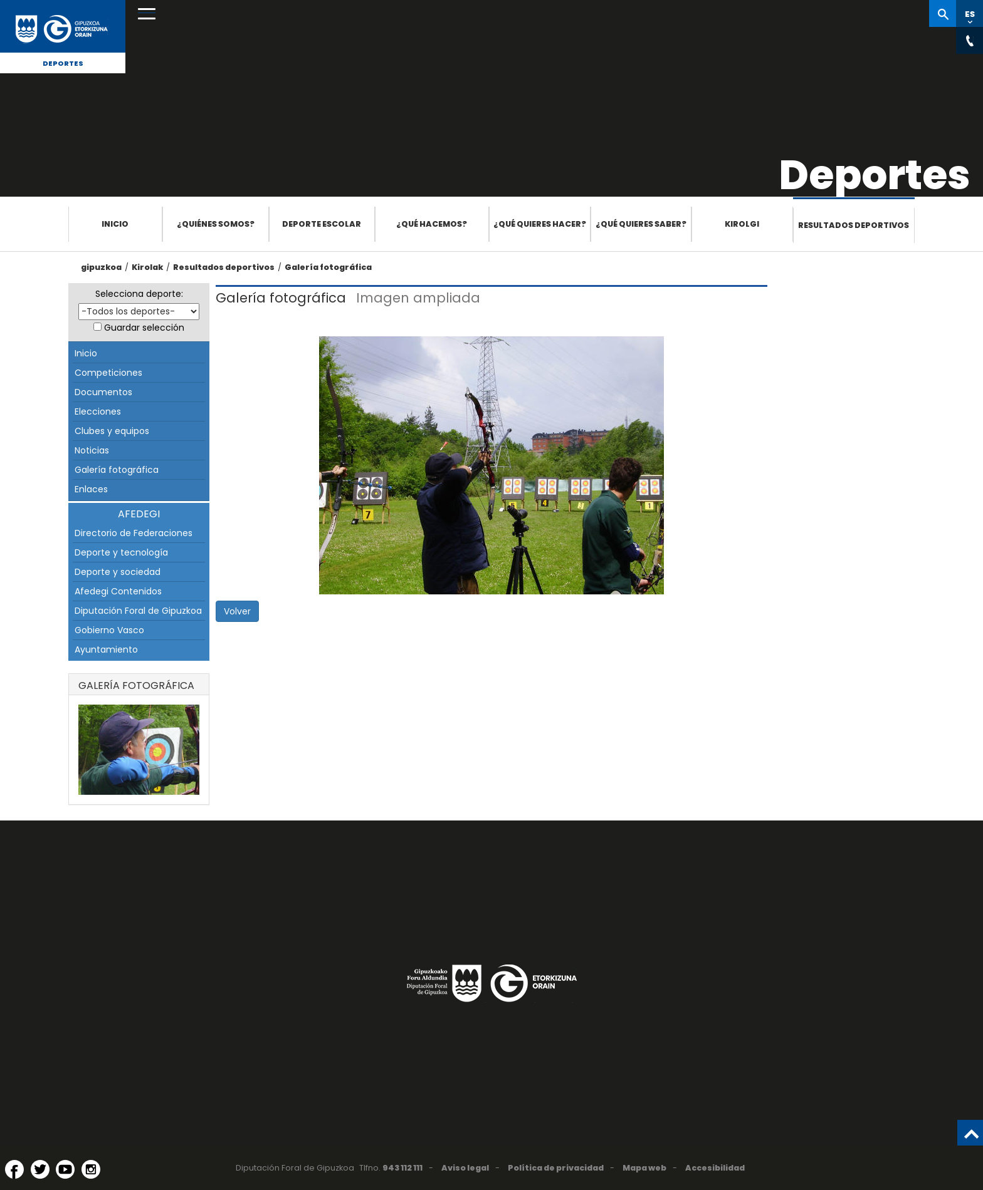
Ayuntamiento (106, 649)
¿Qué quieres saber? (641, 224)
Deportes (63, 63)
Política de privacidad (556, 1167)
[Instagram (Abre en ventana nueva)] (90, 1169)
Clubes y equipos (112, 431)
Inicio (115, 224)
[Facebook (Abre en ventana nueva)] (14, 1169)
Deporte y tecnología (121, 552)
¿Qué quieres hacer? (539, 224)
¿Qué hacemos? (431, 224)
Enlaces (91, 489)
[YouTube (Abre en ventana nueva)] (65, 1169)
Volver (237, 611)
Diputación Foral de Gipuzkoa (138, 610)
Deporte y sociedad (117, 572)
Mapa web (644, 1167)
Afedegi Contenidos (118, 591)
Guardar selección (144, 327)
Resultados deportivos (853, 225)
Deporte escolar (321, 224)
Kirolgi (742, 224)
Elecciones (98, 411)
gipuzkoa (101, 267)
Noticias (92, 450)
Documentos (103, 392)
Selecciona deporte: (139, 293)
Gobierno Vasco (109, 630)
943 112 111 (402, 1167)
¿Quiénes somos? (216, 224)
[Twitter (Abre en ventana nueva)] (40, 1169)
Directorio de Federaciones (133, 533)
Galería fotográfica (328, 267)
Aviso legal (465, 1167)
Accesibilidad (715, 1167)
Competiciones (108, 372)
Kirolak (147, 267)
